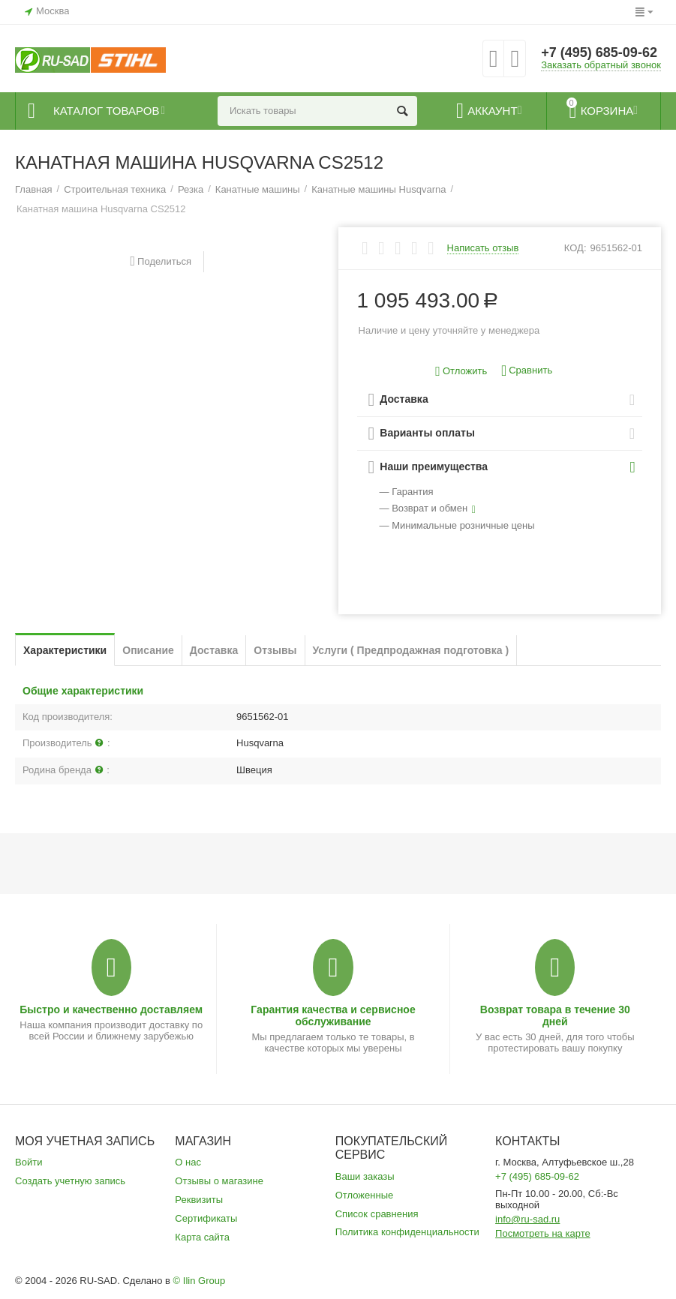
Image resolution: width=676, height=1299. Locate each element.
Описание (148, 650)
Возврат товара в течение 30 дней (555, 1016)
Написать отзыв (483, 248)
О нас (188, 1162)
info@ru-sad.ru (527, 1219)
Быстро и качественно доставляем (111, 1010)
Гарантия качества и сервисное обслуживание (333, 1016)
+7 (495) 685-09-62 (599, 52)
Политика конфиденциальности (407, 1232)
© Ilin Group (199, 1280)
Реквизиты (199, 1199)
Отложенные (364, 1195)
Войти (28, 1162)
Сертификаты (206, 1218)
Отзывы (275, 650)
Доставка (214, 650)
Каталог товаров (106, 111)
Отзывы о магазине (219, 1180)
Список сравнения (377, 1214)
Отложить (461, 371)
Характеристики (65, 650)
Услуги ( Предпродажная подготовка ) (411, 650)
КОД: (575, 248)
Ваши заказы (365, 1176)
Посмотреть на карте (542, 1233)
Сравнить (526, 371)
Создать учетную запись (70, 1180)
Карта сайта (202, 1237)
